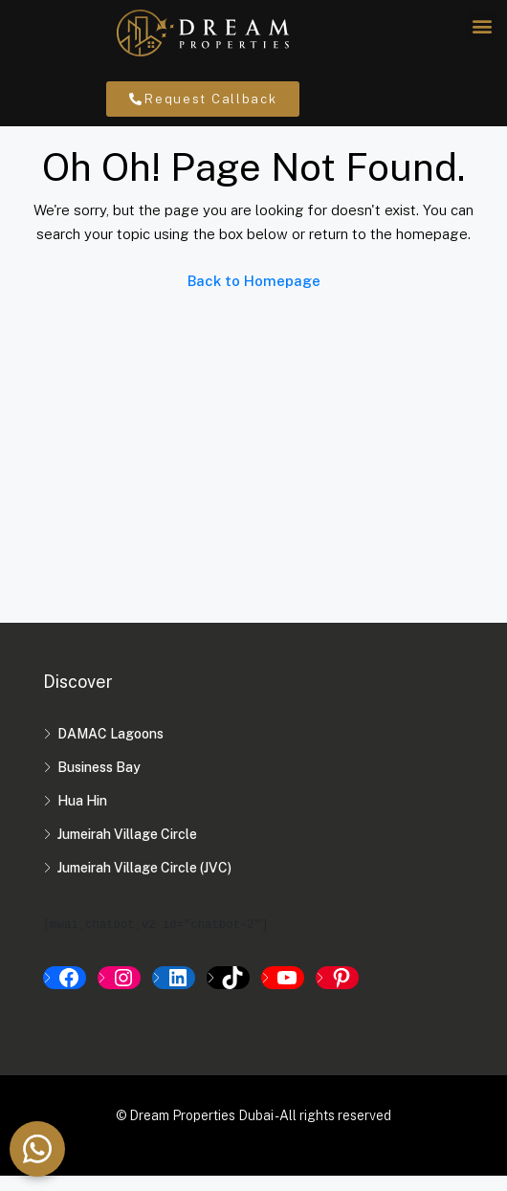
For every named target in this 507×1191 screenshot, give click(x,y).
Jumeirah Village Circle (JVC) (144, 883)
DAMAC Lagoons (110, 749)
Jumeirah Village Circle (127, 849)
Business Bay (99, 782)
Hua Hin (82, 816)
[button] (481, 25)
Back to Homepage (253, 296)
